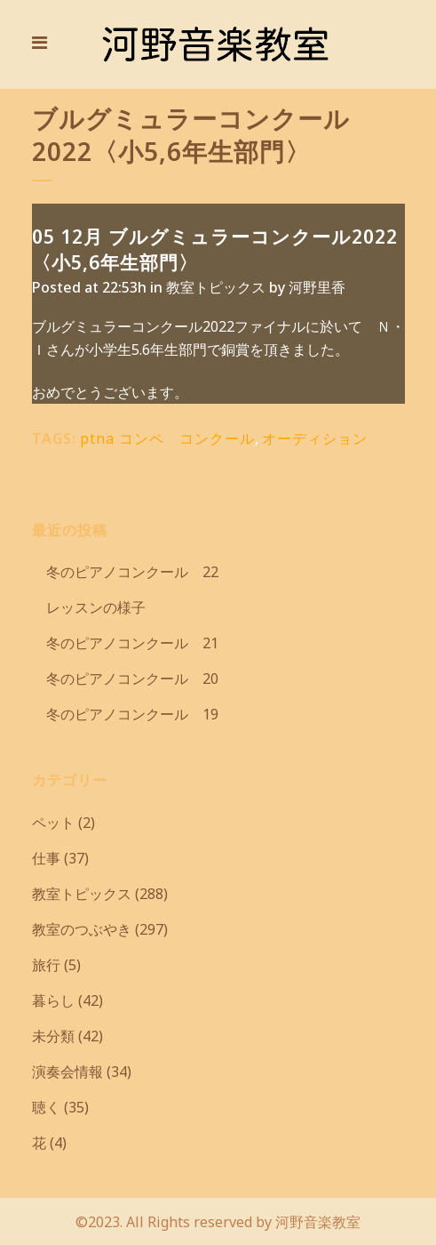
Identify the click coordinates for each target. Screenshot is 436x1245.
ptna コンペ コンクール (167, 438)
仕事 (46, 858)
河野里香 (317, 287)
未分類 (53, 1036)
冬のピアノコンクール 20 (125, 678)
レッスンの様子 (89, 607)
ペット (53, 822)
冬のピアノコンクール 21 (125, 643)
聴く (46, 1107)
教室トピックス (216, 287)
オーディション (315, 438)
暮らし (53, 1000)
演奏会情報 (67, 1071)
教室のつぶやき (81, 929)
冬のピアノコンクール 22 (125, 572)
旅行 (46, 965)
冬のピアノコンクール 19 (125, 714)
